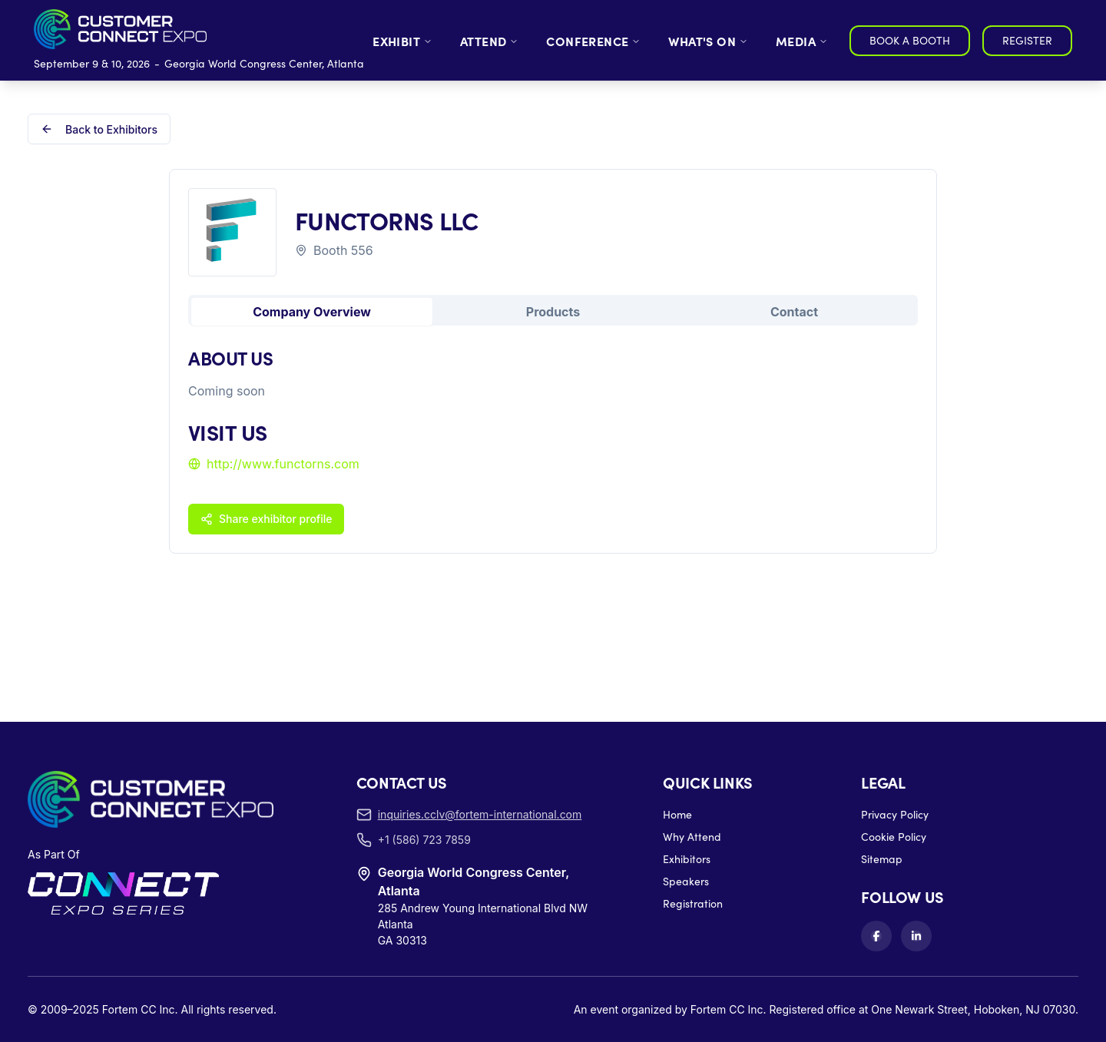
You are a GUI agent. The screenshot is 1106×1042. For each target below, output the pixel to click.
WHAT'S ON (708, 40)
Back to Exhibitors (99, 129)
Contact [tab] (794, 311)
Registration (693, 903)
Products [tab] (553, 311)
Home (677, 814)
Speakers (686, 881)
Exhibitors (686, 859)
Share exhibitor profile (266, 518)
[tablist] (553, 310)
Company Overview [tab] (312, 311)
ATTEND (489, 40)
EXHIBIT (402, 40)
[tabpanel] (553, 439)
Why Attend (692, 836)
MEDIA (802, 40)
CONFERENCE (593, 40)
